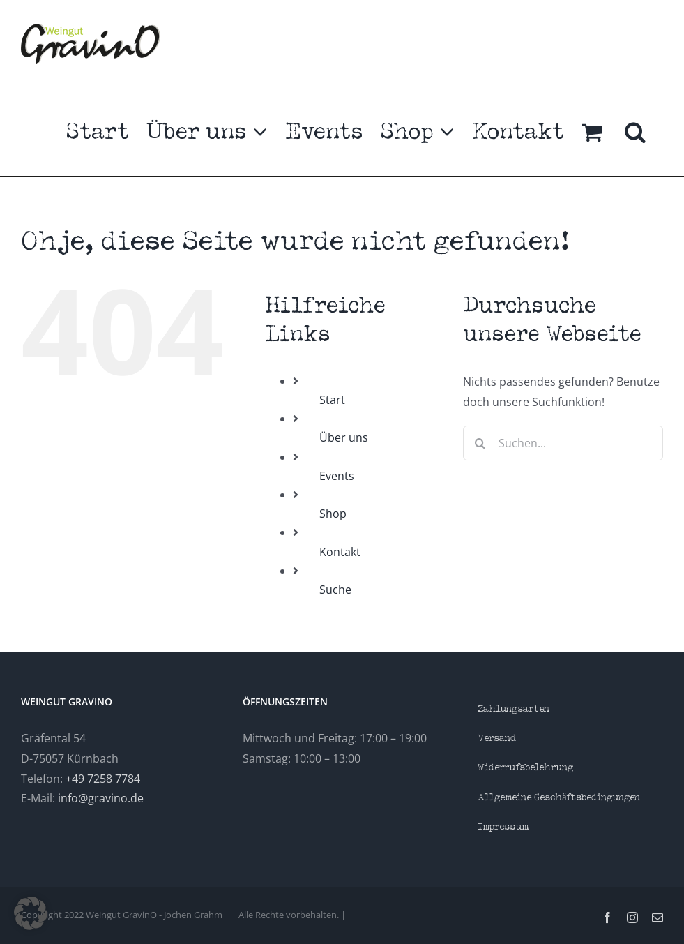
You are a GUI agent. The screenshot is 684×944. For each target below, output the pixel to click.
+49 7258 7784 (103, 778)
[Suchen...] (563, 443)
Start (332, 399)
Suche (335, 589)
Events (336, 476)
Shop (333, 513)
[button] (635, 132)
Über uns (343, 437)
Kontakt (339, 552)
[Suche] (480, 443)
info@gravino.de (101, 798)
